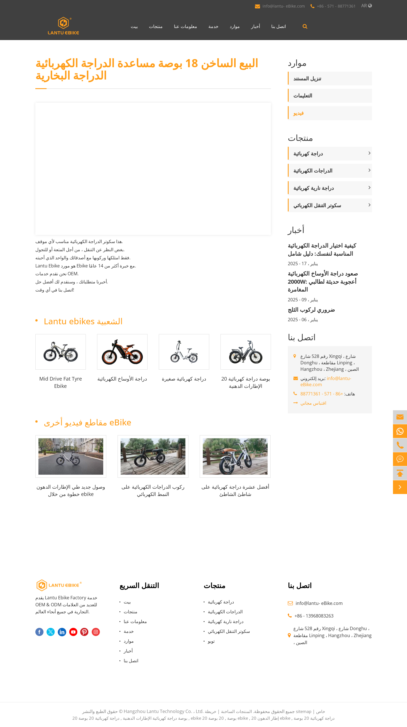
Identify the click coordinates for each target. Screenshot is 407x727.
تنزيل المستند (307, 78)
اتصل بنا (278, 26)
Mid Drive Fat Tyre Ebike (60, 382)
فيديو (298, 112)
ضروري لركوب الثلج (311, 309)
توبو (211, 641)
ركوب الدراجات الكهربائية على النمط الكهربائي (153, 490)
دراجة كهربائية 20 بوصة (99, 718)
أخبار (255, 26)
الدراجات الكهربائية (312, 170)
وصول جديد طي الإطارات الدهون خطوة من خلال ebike (70, 490)
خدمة (213, 26)
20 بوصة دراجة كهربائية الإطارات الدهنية (245, 382)
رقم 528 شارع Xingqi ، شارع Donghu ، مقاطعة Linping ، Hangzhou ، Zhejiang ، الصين (332, 635)
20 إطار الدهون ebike (270, 718)
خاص (320, 711)
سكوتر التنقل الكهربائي (317, 205)
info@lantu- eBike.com (284, 6)
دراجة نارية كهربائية (313, 188)
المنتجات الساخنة (236, 711)
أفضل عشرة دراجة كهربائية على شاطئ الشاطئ (235, 490)
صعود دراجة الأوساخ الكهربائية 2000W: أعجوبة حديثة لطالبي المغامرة (323, 281)
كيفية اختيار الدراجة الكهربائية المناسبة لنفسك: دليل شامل (322, 249)
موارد (235, 26)
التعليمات (302, 95)
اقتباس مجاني (313, 403)
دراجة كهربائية (308, 153)
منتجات (156, 26)
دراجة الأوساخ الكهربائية (122, 378)
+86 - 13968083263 (314, 616)
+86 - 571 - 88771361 (336, 6)
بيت (134, 26)
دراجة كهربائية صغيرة (184, 378)
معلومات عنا (185, 26)
